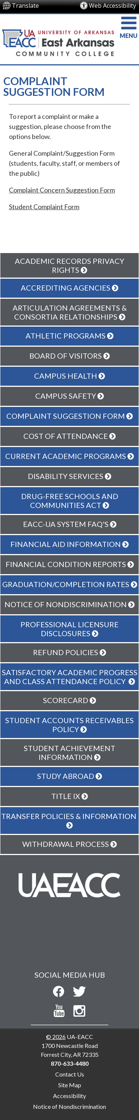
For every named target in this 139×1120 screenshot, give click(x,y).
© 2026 (56, 1036)
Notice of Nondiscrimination (69, 1106)
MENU (129, 26)
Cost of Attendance (69, 435)
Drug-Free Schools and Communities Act (69, 500)
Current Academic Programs (69, 455)
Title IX (69, 796)
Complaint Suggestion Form (69, 415)
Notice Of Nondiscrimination (69, 604)
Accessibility (69, 1095)
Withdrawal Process (69, 843)
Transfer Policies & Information (69, 820)
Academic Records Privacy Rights (69, 265)
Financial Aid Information (69, 544)
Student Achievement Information (69, 752)
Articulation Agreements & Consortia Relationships (70, 312)
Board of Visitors (69, 355)
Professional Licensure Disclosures (69, 629)
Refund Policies (69, 652)
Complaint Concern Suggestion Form (62, 190)
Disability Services (69, 476)
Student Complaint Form (44, 207)
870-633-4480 (70, 1063)
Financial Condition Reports (70, 564)
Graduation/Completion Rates (69, 584)
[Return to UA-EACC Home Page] (57, 35)
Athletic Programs (69, 335)
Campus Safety (69, 395)
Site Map (69, 1084)
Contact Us (69, 1074)
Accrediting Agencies (69, 287)
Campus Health (69, 375)
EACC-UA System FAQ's (69, 523)
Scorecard (69, 700)
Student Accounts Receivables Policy (69, 725)
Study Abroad (69, 775)
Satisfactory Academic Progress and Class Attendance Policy (70, 677)
